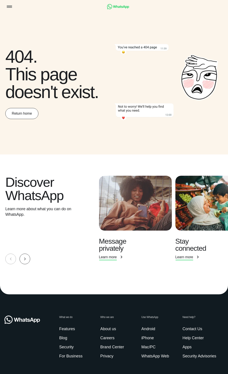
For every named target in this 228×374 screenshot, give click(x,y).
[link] (118, 8)
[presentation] (137, 220)
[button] (9, 7)
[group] (114, 220)
